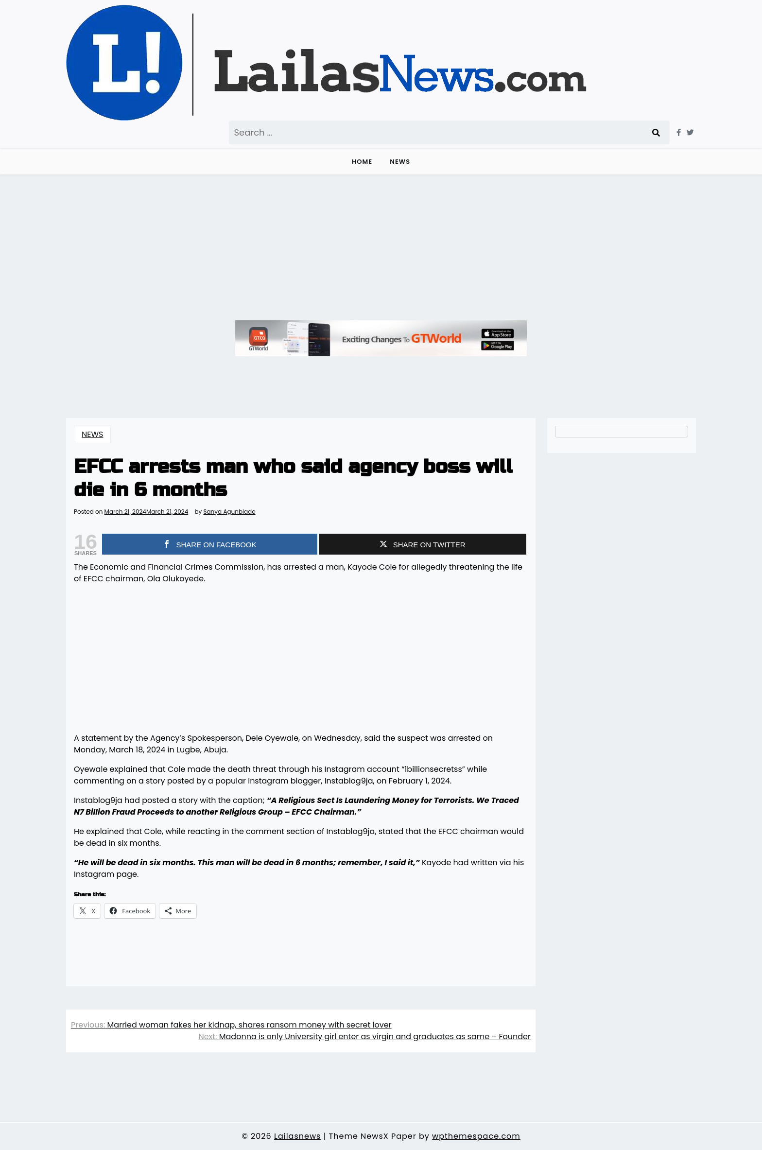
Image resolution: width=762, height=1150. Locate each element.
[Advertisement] (381, 247)
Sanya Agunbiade (229, 512)
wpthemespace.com (476, 1136)
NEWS (400, 161)
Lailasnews (297, 1136)
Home (362, 161)
